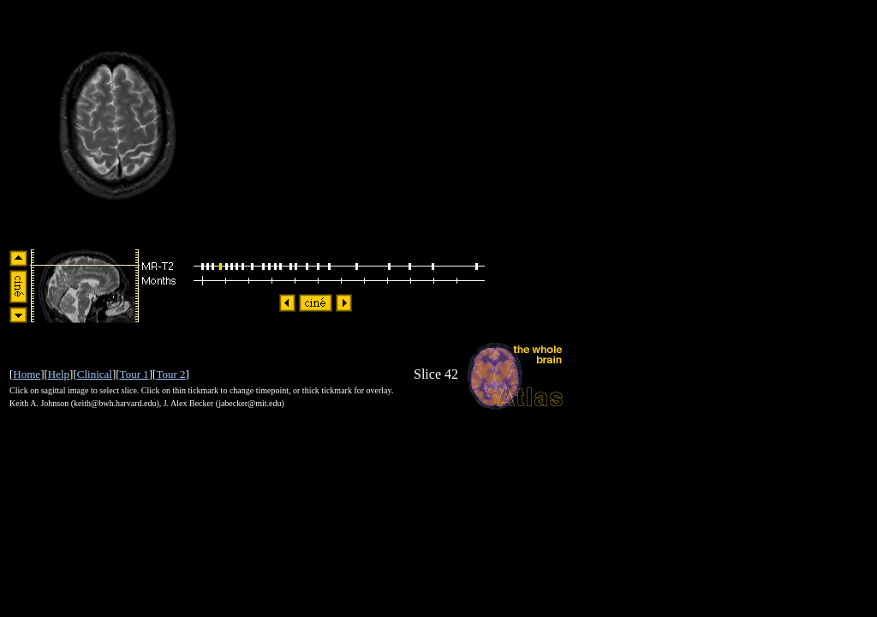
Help (58, 374)
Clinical (94, 374)
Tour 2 (170, 374)
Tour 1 (134, 374)
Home (26, 374)
